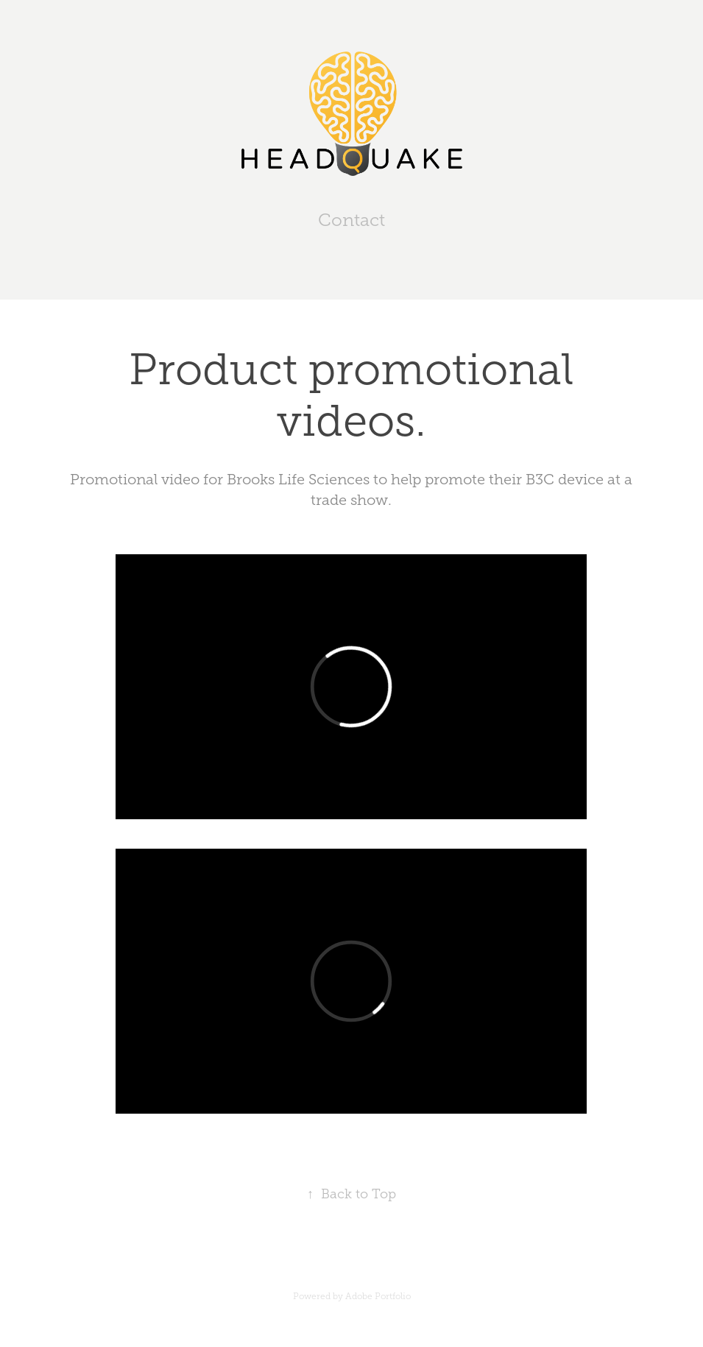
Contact (351, 220)
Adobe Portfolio (378, 1296)
